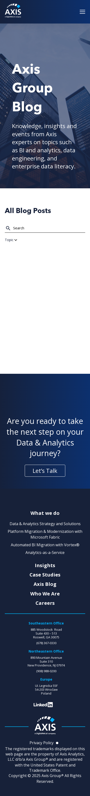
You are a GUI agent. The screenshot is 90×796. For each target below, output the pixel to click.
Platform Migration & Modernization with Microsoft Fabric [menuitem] (45, 534)
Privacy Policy (42, 742)
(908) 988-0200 (46, 671)
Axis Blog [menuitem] (45, 584)
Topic (11, 240)
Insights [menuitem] (45, 565)
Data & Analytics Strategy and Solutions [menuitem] (45, 523)
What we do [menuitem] (45, 513)
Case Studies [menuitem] (45, 575)
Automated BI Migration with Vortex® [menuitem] (45, 544)
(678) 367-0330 (46, 643)
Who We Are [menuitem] (45, 594)
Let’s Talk (45, 471)
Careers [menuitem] (45, 603)
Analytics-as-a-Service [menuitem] (45, 552)
